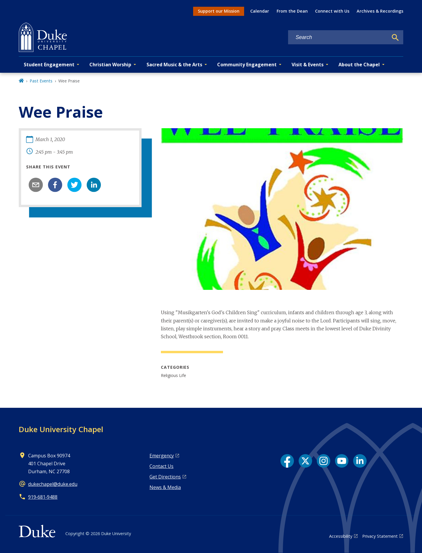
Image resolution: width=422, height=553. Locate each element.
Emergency (161, 455)
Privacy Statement (380, 536)
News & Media (165, 487)
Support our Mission (218, 11)
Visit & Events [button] (308, 64)
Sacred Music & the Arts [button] (174, 64)
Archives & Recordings (380, 11)
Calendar (259, 11)
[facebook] (55, 184)
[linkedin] (93, 184)
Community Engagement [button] (247, 64)
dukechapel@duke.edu (52, 484)
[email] (35, 184)
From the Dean (292, 11)
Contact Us (161, 466)
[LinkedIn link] (360, 461)
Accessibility (340, 536)
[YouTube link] (341, 461)
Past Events (41, 81)
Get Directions (165, 476)
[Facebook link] (287, 461)
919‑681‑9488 (43, 497)
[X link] (305, 461)
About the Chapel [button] (359, 64)
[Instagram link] (323, 461)
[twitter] (74, 184)
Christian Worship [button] (110, 64)
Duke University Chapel (61, 429)
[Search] (395, 37)
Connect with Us (332, 11)
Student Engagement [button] (49, 64)
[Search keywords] (338, 37)
